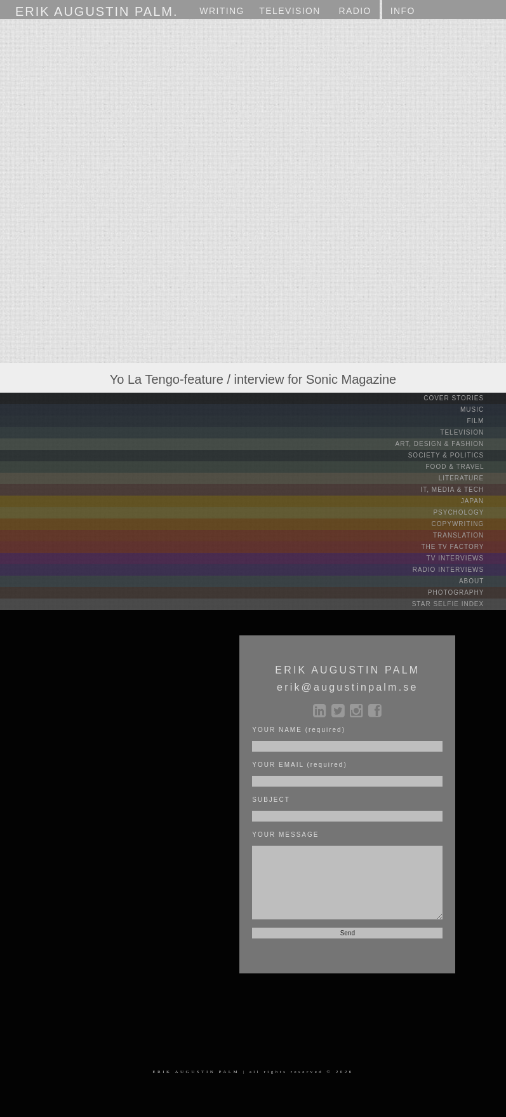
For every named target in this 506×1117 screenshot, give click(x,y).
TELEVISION (471, 432)
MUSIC (481, 409)
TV (290, 11)
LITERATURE (471, 478)
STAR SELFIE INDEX (457, 603)
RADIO (354, 11)
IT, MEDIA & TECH (462, 489)
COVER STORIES (463, 398)
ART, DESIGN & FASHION (449, 443)
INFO (402, 11)
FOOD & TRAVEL (465, 466)
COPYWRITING (467, 523)
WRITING (221, 11)
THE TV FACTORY (462, 546)
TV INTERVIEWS (465, 558)
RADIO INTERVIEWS (458, 569)
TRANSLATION (468, 535)
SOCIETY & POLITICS (455, 455)
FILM (485, 420)
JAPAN (482, 501)
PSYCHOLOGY (468, 512)
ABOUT (481, 581)
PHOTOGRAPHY (465, 592)
